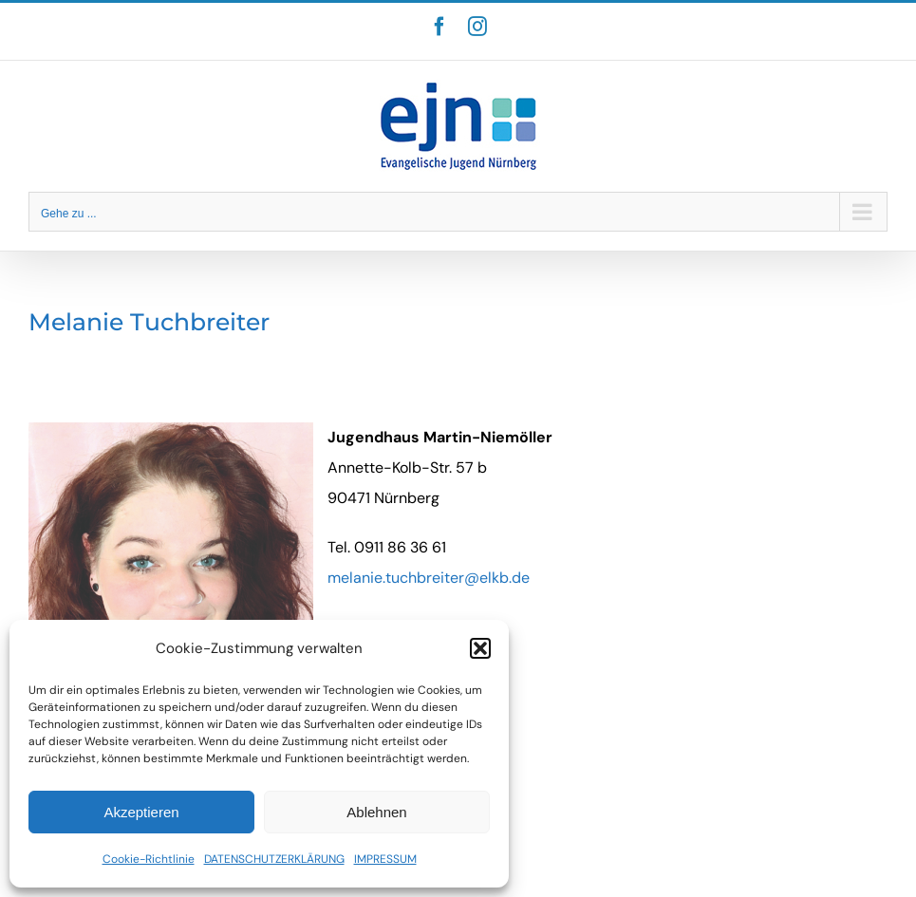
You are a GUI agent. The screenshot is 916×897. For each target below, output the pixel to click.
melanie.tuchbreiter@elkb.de (428, 578)
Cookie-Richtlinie (149, 859)
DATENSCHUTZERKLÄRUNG (274, 859)
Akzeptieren (140, 812)
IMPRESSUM (385, 859)
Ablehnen (376, 812)
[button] (480, 648)
